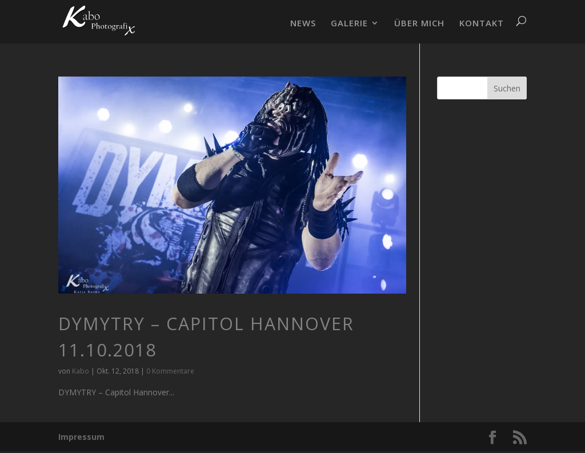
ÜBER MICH (419, 24)
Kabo (80, 371)
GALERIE (349, 24)
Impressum (81, 436)
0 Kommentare (170, 371)
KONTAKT (481, 24)
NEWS (303, 24)
